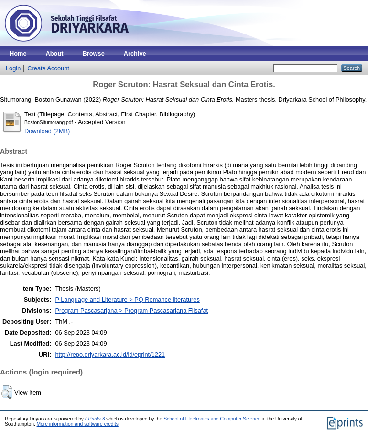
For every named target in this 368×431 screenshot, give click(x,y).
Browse (94, 53)
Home (18, 53)
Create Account (48, 68)
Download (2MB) (47, 131)
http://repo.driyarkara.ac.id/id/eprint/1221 (110, 354)
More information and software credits (78, 424)
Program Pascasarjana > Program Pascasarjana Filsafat (131, 310)
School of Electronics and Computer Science (211, 418)
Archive (135, 53)
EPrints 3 (95, 418)
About (55, 53)
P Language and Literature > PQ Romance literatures (127, 299)
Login (13, 68)
